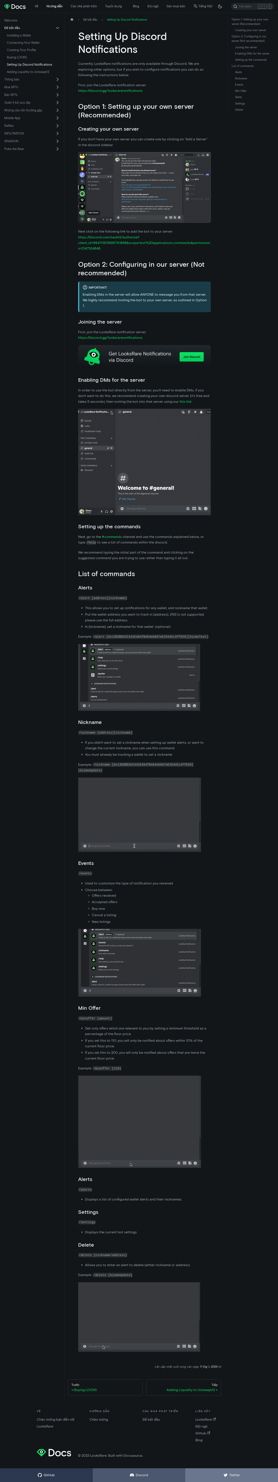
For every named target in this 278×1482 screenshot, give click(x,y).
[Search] (252, 6)
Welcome (10, 20)
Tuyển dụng (113, 6)
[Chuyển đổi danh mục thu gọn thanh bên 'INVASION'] (57, 141)
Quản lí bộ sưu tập (17, 102)
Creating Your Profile (21, 50)
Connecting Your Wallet (23, 43)
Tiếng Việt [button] (202, 6)
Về (36, 6)
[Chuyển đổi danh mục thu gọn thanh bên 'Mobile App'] (57, 118)
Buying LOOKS (17, 57)
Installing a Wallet (19, 35)
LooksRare (205, 1419)
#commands (112, 537)
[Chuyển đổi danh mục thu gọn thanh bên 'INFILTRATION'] (57, 133)
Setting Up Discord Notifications (29, 65)
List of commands (243, 66)
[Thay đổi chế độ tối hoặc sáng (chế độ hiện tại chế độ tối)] (220, 6)
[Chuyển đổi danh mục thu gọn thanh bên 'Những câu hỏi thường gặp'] (57, 110)
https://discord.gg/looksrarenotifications (110, 91)
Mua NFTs (11, 87)
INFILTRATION (14, 133)
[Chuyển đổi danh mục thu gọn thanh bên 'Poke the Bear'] (57, 148)
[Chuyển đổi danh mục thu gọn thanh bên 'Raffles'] (57, 125)
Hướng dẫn (54, 6)
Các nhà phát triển (84, 6)
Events (239, 84)
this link (185, 402)
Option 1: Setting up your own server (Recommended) (250, 22)
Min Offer (240, 90)
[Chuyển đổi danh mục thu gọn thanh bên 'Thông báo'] (57, 79)
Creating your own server (250, 30)
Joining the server (246, 47)
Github (202, 1433)
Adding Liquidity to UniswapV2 (28, 72)
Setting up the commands (251, 59)
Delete (239, 109)
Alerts (238, 72)
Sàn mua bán (176, 6)
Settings (240, 103)
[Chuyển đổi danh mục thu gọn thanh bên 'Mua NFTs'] (57, 87)
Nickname (241, 78)
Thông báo (12, 79)
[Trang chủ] (72, 19)
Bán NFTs (10, 95)
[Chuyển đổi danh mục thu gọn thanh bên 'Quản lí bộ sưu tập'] (57, 102)
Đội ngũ (152, 6)
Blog (136, 6)
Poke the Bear (14, 149)
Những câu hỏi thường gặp (23, 110)
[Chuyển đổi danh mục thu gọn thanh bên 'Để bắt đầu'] (57, 27)
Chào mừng (99, 1419)
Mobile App (12, 118)
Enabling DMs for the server (252, 53)
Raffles (9, 126)
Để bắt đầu (12, 28)
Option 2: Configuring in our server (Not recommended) (249, 38)
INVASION (11, 141)
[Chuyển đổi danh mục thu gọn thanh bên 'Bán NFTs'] (57, 94)
